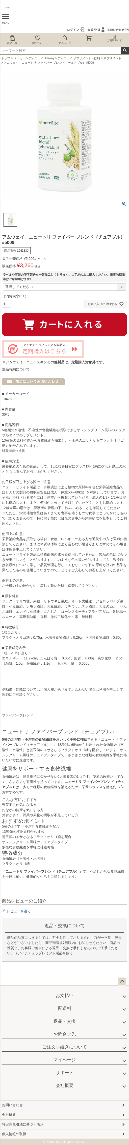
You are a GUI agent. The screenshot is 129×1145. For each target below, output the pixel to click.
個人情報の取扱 (14, 1134)
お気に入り (37, 39)
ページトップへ (122, 981)
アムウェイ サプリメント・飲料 (79, 58)
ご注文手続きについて (64, 1046)
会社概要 (65, 1085)
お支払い (65, 995)
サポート (65, 1072)
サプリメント (112, 58)
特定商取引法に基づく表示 (23, 1124)
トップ (5, 58)
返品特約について (16, 369)
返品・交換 (64, 1021)
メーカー (20, 58)
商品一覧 (12, 39)
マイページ (64, 39)
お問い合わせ (12, 1105)
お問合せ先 (64, 1034)
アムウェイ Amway (41, 58)
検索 (125, 50)
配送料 (64, 1008)
